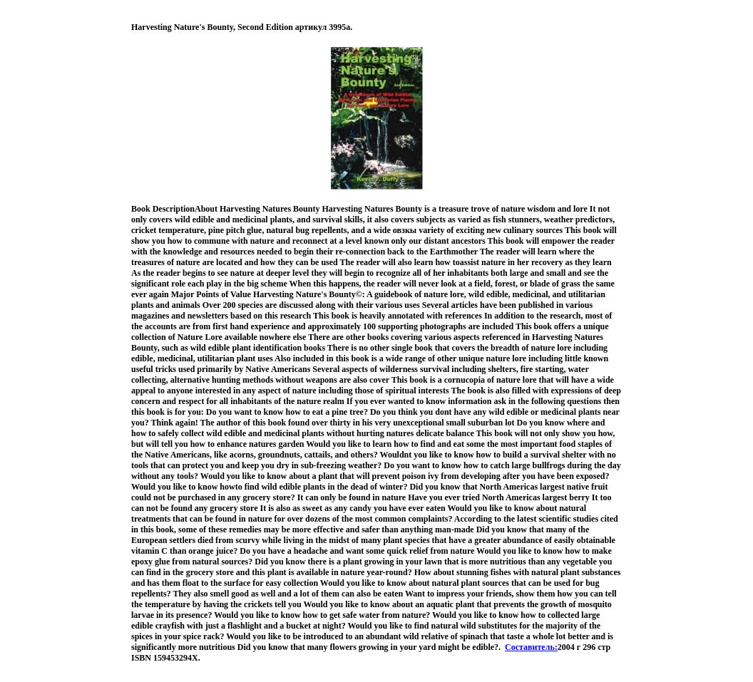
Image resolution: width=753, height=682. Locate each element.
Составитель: (531, 647)
